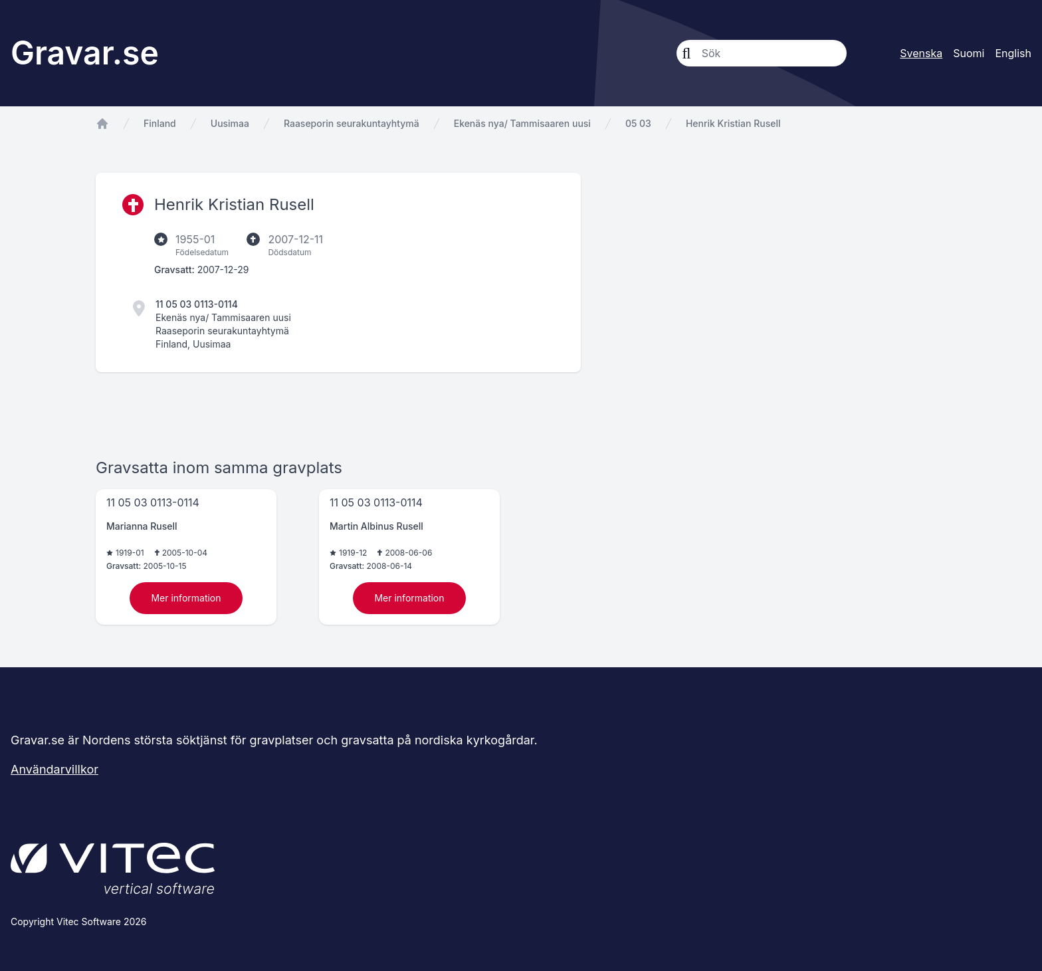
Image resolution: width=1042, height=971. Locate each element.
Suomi (968, 53)
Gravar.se (85, 52)
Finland (160, 123)
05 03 (638, 123)
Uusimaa (230, 123)
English (1013, 53)
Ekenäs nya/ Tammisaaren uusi (522, 123)
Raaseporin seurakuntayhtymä (351, 123)
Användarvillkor (54, 769)
